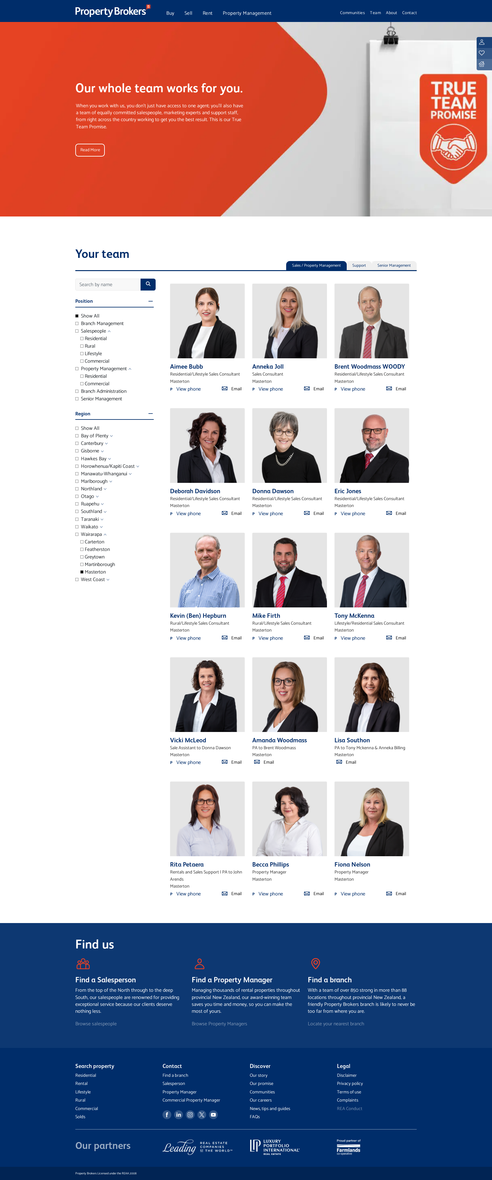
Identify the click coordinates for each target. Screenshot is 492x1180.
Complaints (347, 1100)
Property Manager (180, 1092)
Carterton (92, 542)
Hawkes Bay (90, 459)
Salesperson (174, 1083)
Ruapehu (87, 504)
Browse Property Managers (219, 1024)
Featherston (95, 549)
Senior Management (394, 265)
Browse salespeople (96, 1024)
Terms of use (349, 1092)
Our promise (261, 1083)
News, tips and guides (270, 1109)
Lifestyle (91, 354)
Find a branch (175, 1075)
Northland (88, 489)
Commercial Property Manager (191, 1100)
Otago (84, 496)
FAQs (255, 1117)
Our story (259, 1075)
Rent (208, 13)
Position (84, 301)
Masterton (93, 572)
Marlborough (91, 481)
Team (375, 12)
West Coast (90, 580)
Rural (87, 346)
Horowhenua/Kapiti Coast (105, 466)
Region (82, 414)
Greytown (92, 557)
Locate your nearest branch (336, 1024)
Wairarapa (88, 534)
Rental (81, 1083)
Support (359, 265)
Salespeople (90, 331)
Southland (88, 511)
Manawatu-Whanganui (101, 474)
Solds (80, 1117)
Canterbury (89, 443)
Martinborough (97, 565)
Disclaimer (347, 1075)
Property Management (247, 13)
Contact (409, 12)
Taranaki (87, 519)
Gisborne (87, 451)
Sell (188, 13)
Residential (93, 339)
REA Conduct (349, 1109)
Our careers (261, 1100)
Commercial (95, 361)
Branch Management (99, 324)
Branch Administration (100, 391)
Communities (352, 12)
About (391, 12)
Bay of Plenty (91, 436)
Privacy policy (350, 1083)
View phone (188, 389)
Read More (90, 150)
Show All (87, 316)
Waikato (86, 527)
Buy (170, 13)
